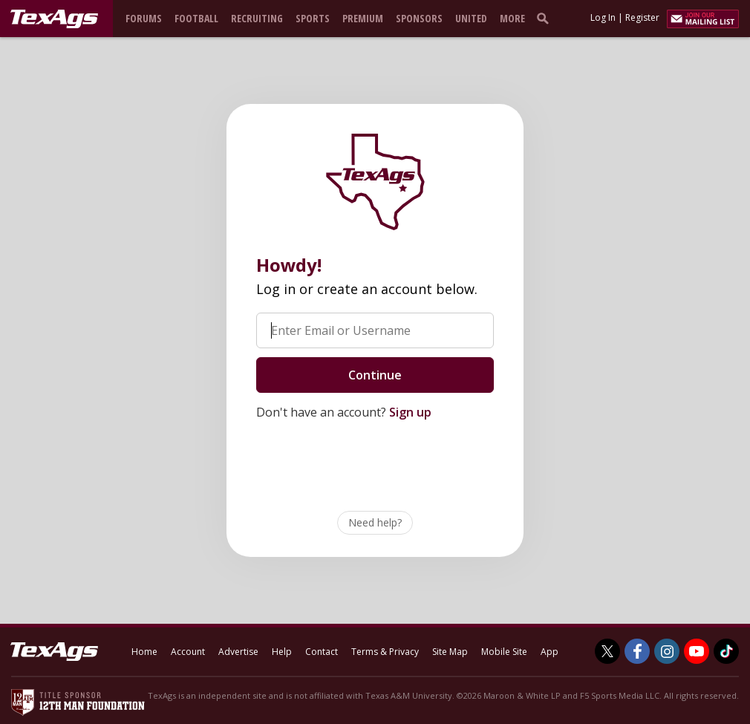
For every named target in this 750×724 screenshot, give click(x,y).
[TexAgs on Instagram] (666, 651)
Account (188, 651)
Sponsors (419, 18)
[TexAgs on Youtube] (696, 651)
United (471, 18)
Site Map (450, 651)
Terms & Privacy (385, 651)
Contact (321, 651)
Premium (362, 18)
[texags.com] (54, 19)
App (549, 651)
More (512, 18)
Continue (375, 375)
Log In (603, 17)
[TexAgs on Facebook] (637, 651)
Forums (143, 18)
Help (282, 651)
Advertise (238, 651)
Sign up (410, 412)
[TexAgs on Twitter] (607, 651)
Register (642, 17)
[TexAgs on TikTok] (726, 651)
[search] (546, 17)
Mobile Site (504, 651)
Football (196, 18)
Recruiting (257, 18)
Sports (313, 18)
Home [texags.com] (144, 651)
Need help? (375, 522)
